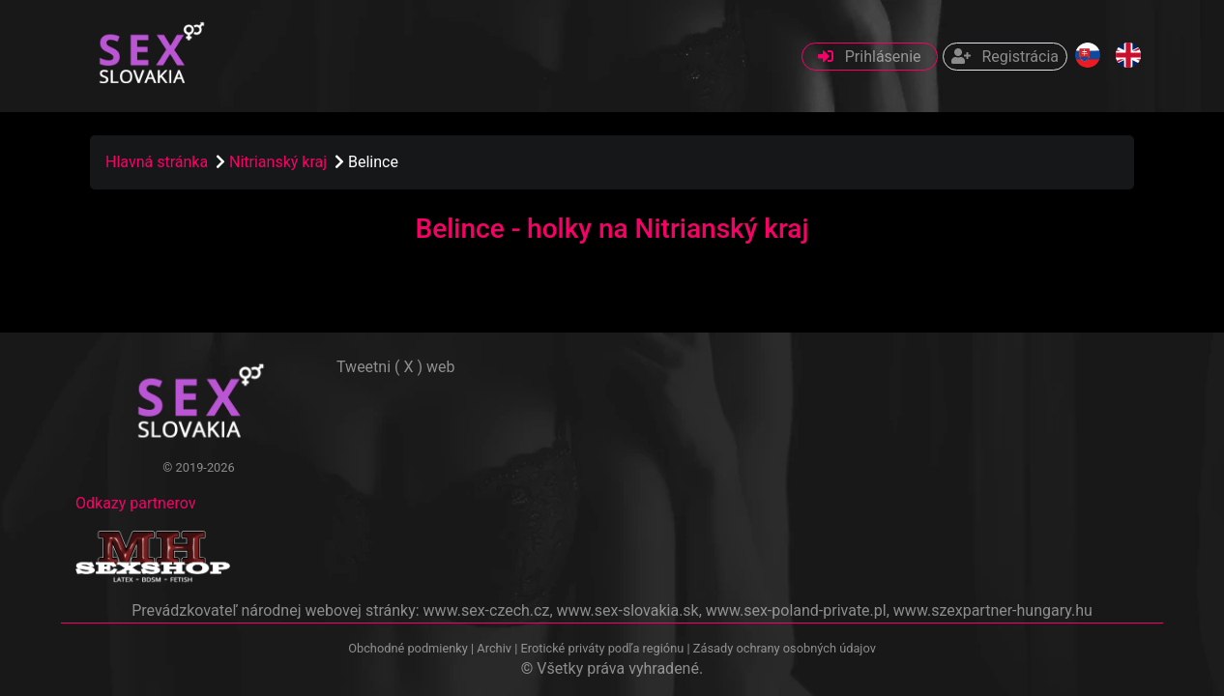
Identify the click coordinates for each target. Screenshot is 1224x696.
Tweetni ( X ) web (395, 367)
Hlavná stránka (156, 162)
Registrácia (1005, 56)
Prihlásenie (869, 56)
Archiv (494, 648)
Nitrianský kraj (280, 162)
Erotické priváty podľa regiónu (602, 648)
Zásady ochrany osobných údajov (784, 648)
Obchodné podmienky (409, 648)
